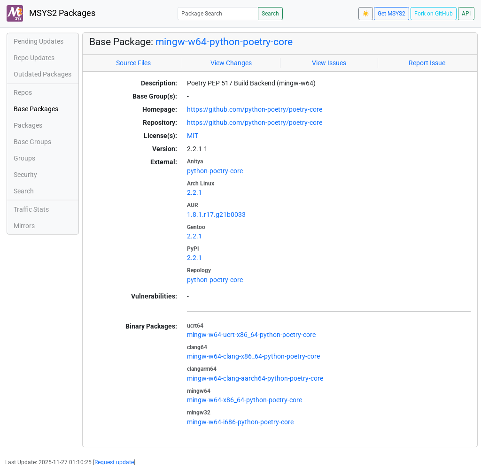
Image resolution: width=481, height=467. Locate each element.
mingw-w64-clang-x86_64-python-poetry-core (253, 356)
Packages (28, 125)
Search (270, 13)
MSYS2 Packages (51, 13)
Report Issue (427, 63)
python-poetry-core (215, 171)
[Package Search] (218, 13)
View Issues (329, 63)
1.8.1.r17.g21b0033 (216, 214)
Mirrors (24, 226)
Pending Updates (38, 41)
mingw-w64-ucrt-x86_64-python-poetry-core (251, 334)
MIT (192, 135)
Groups (24, 158)
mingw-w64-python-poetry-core (224, 41)
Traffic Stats (31, 209)
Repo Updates (34, 57)
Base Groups (32, 141)
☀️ (365, 13)
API (466, 13)
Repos (23, 92)
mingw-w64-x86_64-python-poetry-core (244, 400)
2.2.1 (194, 192)
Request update (114, 462)
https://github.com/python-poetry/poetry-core (254, 109)
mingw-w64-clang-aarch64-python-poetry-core (255, 378)
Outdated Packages (42, 74)
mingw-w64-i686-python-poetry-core (240, 422)
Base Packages (36, 109)
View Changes (231, 63)
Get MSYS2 (391, 13)
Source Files (133, 63)
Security (25, 174)
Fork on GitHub (433, 13)
